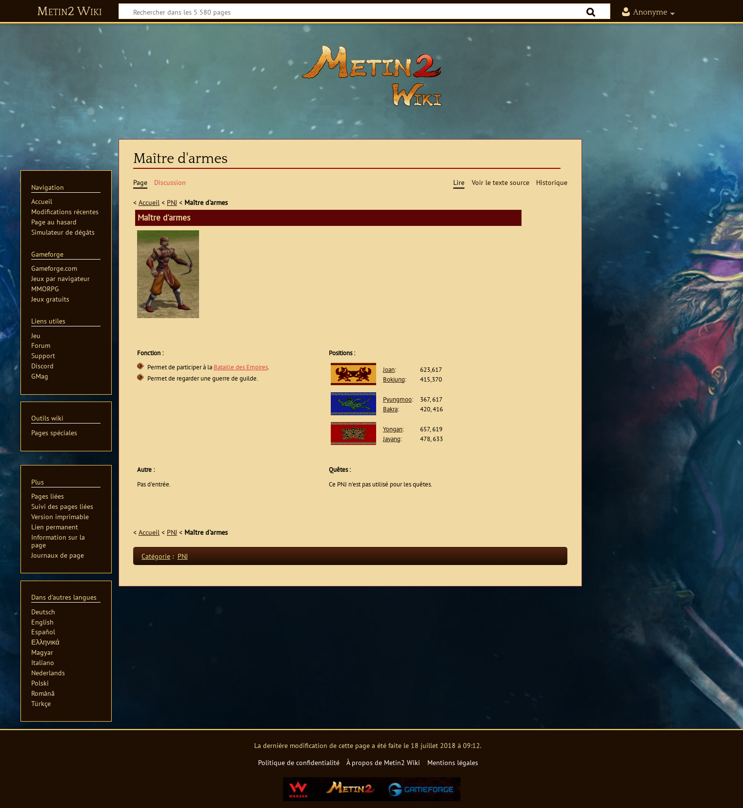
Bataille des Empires (241, 367)
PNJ (172, 202)
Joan (389, 369)
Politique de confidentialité (299, 762)
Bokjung (394, 379)
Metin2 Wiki (69, 12)
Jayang (392, 439)
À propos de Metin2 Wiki (383, 762)
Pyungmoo (397, 399)
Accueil (149, 202)
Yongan (392, 429)
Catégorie (155, 556)
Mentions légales (452, 762)
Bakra (390, 409)
